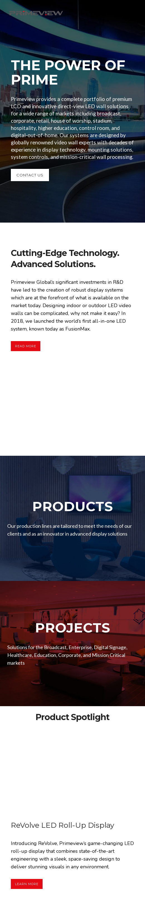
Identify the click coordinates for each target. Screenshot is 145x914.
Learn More (26, 884)
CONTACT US (29, 175)
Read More (25, 346)
